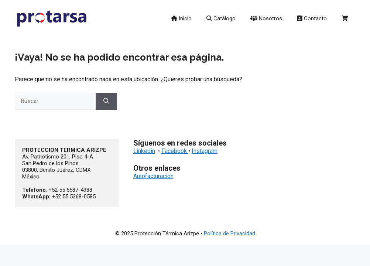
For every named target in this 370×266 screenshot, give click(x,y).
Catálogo (221, 18)
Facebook (174, 150)
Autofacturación (153, 176)
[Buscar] (106, 101)
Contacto (312, 18)
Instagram (204, 150)
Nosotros (266, 18)
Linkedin (144, 150)
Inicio (181, 18)
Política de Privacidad (229, 233)
